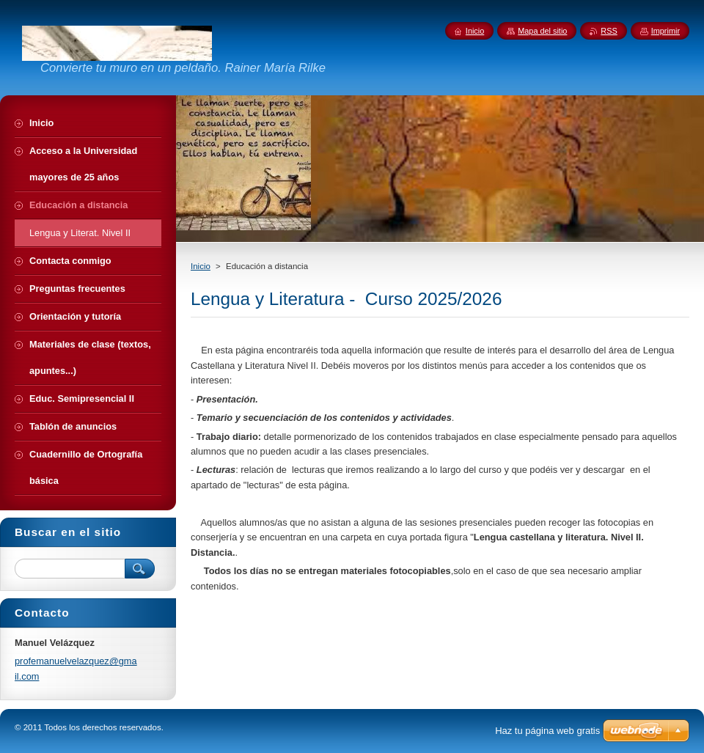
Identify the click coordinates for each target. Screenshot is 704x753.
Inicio (200, 266)
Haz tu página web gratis (547, 730)
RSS (609, 30)
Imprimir (665, 30)
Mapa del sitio (542, 30)
